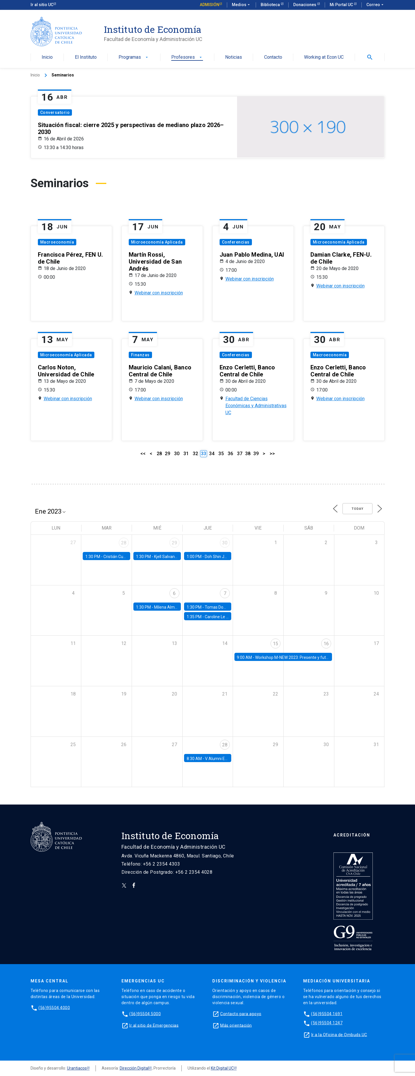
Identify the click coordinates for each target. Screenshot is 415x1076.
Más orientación (236, 1025)
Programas (134, 57)
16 (326, 643)
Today (357, 509)
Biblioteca (271, 4)
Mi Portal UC (342, 4)
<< (143, 453)
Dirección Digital (134, 1068)
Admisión (209, 4)
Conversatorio (55, 112)
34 (211, 453)
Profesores (187, 57)
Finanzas (140, 355)
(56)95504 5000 (145, 1013)
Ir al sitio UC (42, 4)
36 (230, 453)
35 (221, 453)
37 (239, 453)
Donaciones (305, 4)
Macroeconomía (57, 242)
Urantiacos (77, 1068)
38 (247, 453)
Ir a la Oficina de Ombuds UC (339, 1034)
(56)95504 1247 (326, 1023)
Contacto (273, 57)
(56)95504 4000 (54, 1007)
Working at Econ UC (324, 57)
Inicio (47, 57)
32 (195, 453)
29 (167, 453)
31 (186, 453)
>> (272, 453)
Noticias (233, 57)
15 (275, 643)
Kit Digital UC (222, 1068)
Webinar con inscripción (159, 293)
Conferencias (236, 242)
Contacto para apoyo (241, 1013)
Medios (241, 5)
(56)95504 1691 (326, 1013)
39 (256, 453)
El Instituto (86, 57)
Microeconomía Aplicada (157, 242)
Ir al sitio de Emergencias (154, 1025)
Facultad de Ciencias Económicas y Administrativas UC (256, 405)
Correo (375, 5)
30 (176, 453)
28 (159, 453)
